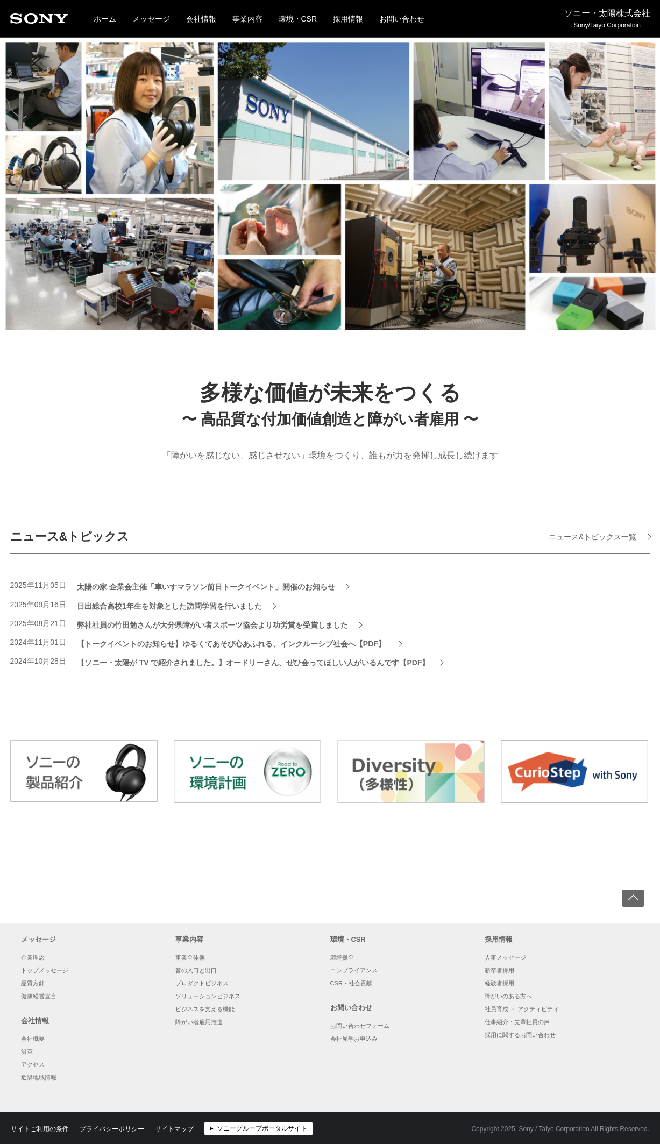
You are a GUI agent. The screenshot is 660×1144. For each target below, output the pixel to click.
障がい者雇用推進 (199, 1022)
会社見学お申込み (354, 1038)
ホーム (105, 19)
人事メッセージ (505, 957)
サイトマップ (174, 1129)
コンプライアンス (354, 970)
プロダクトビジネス (202, 983)
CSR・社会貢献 (351, 983)
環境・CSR (294, 12)
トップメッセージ (44, 970)
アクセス (33, 1064)
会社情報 (197, 12)
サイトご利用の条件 (40, 1129)
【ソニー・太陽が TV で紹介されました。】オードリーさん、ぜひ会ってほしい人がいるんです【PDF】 (253, 662)
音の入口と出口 (196, 970)
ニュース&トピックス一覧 (592, 536)
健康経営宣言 (38, 996)
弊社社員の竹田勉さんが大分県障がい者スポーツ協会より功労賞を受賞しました (212, 625)
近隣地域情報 (38, 1077)
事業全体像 (190, 957)
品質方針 (33, 983)
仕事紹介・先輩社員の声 (517, 1022)
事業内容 (243, 12)
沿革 (27, 1051)
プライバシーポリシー (112, 1129)
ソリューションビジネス (207, 996)
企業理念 (33, 957)
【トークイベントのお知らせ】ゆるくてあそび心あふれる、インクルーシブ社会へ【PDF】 (232, 643)
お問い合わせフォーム (359, 1025)
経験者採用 (499, 983)
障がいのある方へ (508, 996)
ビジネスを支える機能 (205, 1009)
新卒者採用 (499, 970)
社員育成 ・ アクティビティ (522, 1009)
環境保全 (342, 957)
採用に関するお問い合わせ (520, 1035)
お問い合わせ (397, 12)
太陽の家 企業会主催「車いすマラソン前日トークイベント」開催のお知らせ (206, 586)
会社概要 (33, 1038)
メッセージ (147, 12)
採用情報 (344, 12)
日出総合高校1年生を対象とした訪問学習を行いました (169, 606)
